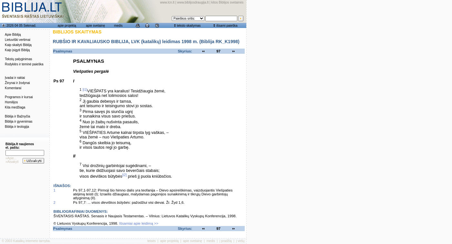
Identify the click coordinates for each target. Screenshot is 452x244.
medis (118, 25)
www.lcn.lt (167, 2)
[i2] (124, 175)
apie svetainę (95, 25)
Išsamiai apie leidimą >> (139, 223)
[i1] (85, 89)
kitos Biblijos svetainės (227, 2)
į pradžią (226, 241)
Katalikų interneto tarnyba (31, 241)
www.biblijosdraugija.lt (193, 2)
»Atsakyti (12, 162)
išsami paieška (227, 25)
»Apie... (10, 158)
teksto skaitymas (189, 25)
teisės (151, 241)
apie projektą (67, 25)
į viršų (240, 241)
